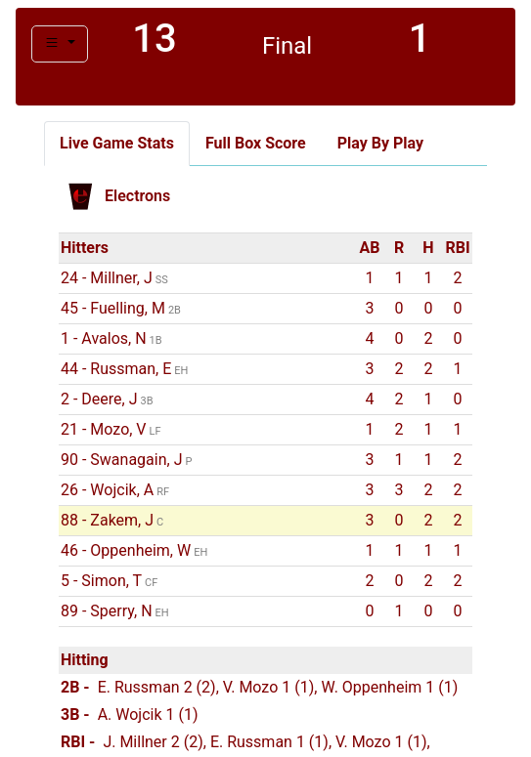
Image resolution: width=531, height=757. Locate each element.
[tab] (117, 143)
